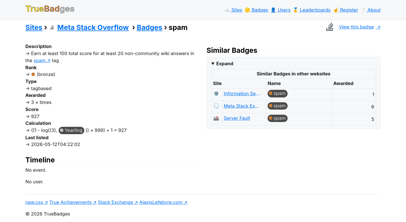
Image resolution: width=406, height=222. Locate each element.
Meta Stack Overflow (89, 27)
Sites (33, 27)
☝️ (345, 10)
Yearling (73, 130)
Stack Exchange (115, 202)
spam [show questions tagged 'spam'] (40, 60)
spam (280, 93)
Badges (149, 27)
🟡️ (256, 10)
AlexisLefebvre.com (160, 202)
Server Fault (237, 118)
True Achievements (70, 202)
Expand (224, 63)
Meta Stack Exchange (242, 106)
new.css (34, 202)
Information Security (242, 93)
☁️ (233, 10)
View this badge (348, 27)
